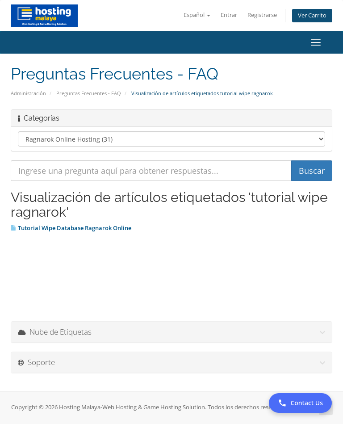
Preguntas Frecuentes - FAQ (88, 93)
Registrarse (262, 15)
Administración (28, 93)
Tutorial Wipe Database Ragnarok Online (71, 228)
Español (197, 15)
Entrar (229, 15)
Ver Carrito (312, 15)
